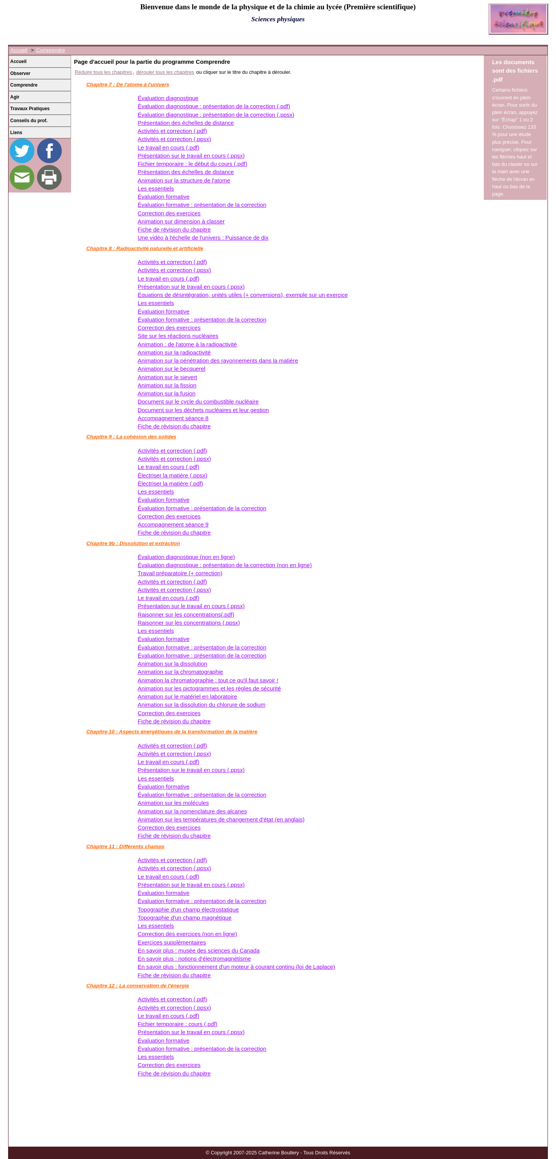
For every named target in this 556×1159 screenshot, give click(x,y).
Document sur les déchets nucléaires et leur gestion (203, 410)
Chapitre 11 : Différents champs (125, 846)
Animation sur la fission (167, 385)
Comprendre (50, 50)
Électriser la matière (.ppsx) (172, 475)
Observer (20, 73)
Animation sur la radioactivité (174, 352)
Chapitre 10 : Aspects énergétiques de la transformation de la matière (172, 731)
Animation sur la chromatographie (180, 672)
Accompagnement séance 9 (173, 525)
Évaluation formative (164, 197)
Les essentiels (156, 189)
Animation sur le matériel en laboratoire (187, 697)
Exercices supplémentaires (172, 942)
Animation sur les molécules (173, 803)
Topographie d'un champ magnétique (185, 918)
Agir (15, 97)
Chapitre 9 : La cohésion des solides (131, 436)
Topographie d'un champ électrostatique (188, 910)
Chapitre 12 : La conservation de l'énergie (137, 985)
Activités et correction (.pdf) (172, 131)
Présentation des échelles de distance (186, 123)
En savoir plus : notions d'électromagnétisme (194, 959)
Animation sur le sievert (167, 377)
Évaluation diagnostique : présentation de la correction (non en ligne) (225, 565)
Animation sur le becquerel (171, 369)
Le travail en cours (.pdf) (169, 148)
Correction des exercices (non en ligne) (187, 934)
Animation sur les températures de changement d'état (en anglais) (221, 819)
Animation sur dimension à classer (181, 221)
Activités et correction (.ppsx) (174, 139)
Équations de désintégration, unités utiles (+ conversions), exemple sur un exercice (243, 295)
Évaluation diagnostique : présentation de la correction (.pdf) (214, 106)
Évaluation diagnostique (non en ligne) (186, 557)
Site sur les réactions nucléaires (178, 336)
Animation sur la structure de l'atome (184, 180)
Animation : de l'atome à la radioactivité (187, 344)
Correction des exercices (169, 213)
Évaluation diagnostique (168, 98)
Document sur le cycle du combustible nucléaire (198, 402)
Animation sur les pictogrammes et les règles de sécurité (209, 688)
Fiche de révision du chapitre (174, 230)
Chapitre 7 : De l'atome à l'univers (128, 84)
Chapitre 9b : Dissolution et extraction (133, 543)
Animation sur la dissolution (172, 664)
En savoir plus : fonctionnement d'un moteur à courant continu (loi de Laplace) (236, 967)
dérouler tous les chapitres (165, 72)
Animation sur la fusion (167, 393)
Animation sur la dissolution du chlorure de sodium (202, 705)
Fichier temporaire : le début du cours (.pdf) (192, 164)
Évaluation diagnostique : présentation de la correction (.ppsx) (216, 115)
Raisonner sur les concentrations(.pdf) (186, 615)
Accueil (18, 50)
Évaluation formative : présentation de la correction (202, 205)
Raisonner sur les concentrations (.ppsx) (189, 623)
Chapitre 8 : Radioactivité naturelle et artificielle (144, 248)
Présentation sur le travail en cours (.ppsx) (191, 156)
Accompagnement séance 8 (173, 418)
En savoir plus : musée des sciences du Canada (199, 951)
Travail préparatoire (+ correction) (180, 573)
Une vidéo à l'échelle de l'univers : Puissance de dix (203, 238)
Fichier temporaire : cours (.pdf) (177, 1024)
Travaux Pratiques (30, 108)
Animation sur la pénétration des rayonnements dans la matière (218, 361)
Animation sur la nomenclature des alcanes (192, 811)
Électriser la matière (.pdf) (170, 484)
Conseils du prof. (29, 120)
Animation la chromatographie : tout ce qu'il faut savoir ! (208, 680)
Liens (16, 132)
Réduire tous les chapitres (103, 72)
